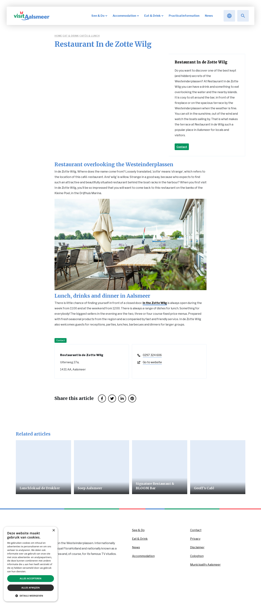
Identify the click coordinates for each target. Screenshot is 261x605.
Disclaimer (197, 547)
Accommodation (143, 556)
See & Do (138, 530)
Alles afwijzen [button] (30, 587)
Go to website (152, 362)
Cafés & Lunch (89, 35)
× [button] (53, 530)
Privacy (195, 538)
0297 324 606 (152, 355)
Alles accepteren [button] (31, 578)
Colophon (197, 556)
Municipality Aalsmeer (205, 564)
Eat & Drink (71, 35)
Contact (181, 146)
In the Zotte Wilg (155, 303)
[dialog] (31, 564)
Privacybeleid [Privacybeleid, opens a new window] (34, 571)
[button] (30, 595)
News (136, 547)
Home (58, 35)
